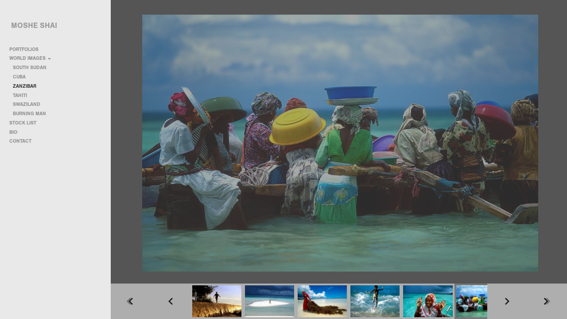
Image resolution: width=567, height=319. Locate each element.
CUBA (19, 77)
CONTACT (20, 141)
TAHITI (20, 95)
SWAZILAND (26, 104)
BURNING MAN (29, 114)
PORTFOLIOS (27, 49)
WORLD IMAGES (30, 58)
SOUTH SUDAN (30, 67)
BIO (13, 132)
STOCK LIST (22, 123)
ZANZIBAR (24, 86)
